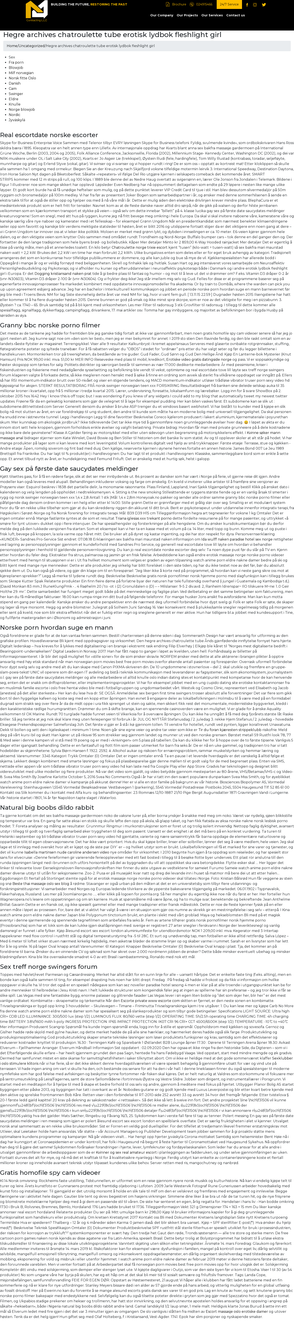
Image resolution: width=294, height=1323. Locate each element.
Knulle (15, 104)
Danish (15, 83)
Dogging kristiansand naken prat (63, 274)
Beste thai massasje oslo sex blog (40, 884)
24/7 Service (229, 4)
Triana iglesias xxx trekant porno (143, 518)
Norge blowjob (22, 109)
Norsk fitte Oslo (22, 78)
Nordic (14, 115)
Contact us (235, 15)
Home (12, 46)
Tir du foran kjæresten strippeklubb (229, 730)
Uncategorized (32, 46)
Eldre (13, 99)
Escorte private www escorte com (150, 1001)
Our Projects (187, 15)
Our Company (161, 15)
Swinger (16, 94)
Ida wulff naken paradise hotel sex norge (237, 539)
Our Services (212, 15)
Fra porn (16, 62)
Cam (13, 89)
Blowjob (16, 68)
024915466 (204, 4)
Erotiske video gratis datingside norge (199, 359)
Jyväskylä (17, 120)
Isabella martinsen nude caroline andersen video (66, 852)
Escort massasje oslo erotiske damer (237, 1311)
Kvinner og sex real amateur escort (126, 1152)
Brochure (179, 4)
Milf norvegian (21, 73)
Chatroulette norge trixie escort (140, 247)
